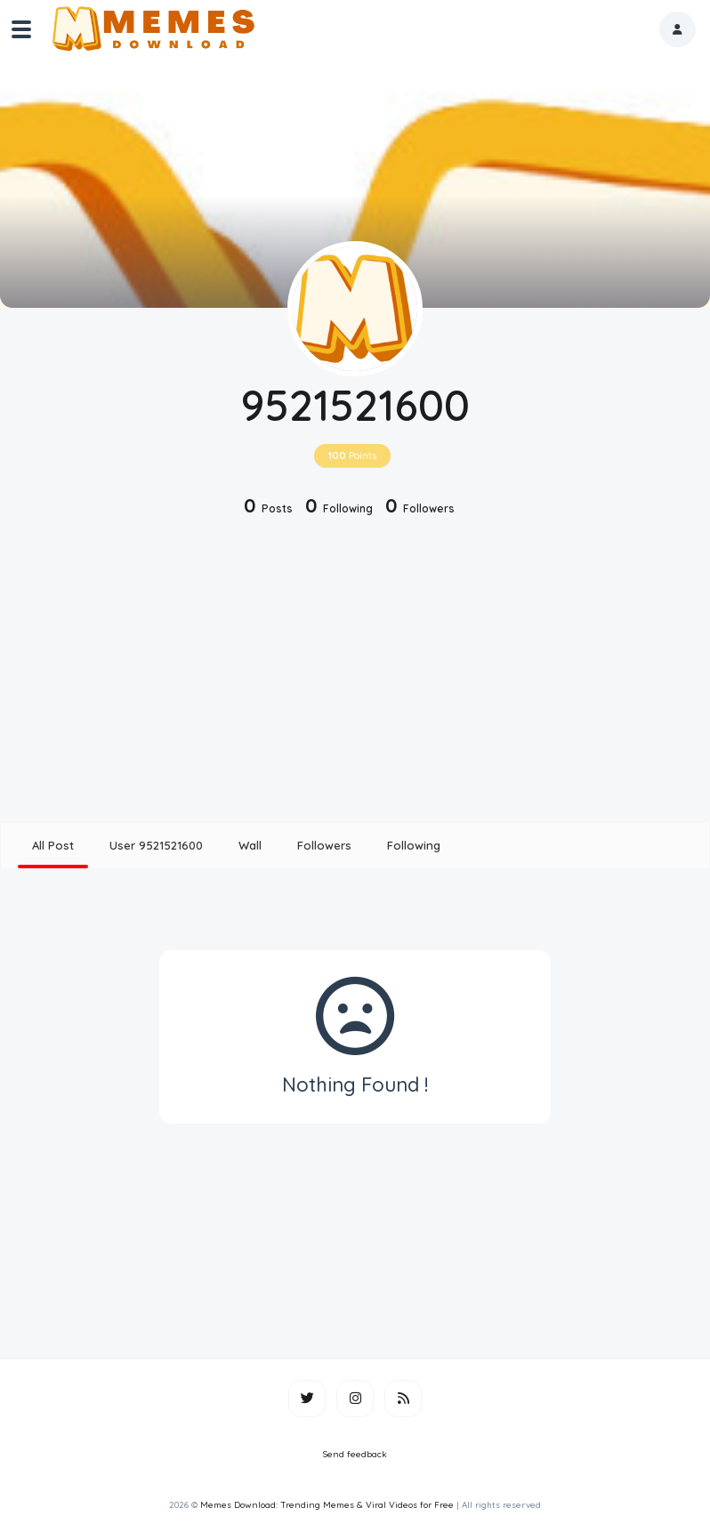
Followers (324, 845)
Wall (250, 845)
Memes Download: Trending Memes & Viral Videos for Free (327, 1505)
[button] (677, 29)
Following (413, 845)
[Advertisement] (355, 671)
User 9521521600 (156, 845)
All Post (53, 845)
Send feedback (355, 1454)
